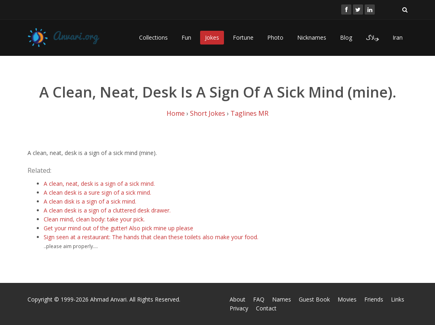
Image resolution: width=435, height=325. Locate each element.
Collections (153, 37)
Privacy (239, 308)
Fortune (243, 37)
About (237, 299)
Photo (275, 37)
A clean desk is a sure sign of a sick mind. (97, 192)
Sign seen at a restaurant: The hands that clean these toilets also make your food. (151, 237)
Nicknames (311, 37)
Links (397, 299)
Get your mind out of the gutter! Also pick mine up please (118, 228)
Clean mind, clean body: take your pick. (94, 219)
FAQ (258, 299)
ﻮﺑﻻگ (372, 37)
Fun (186, 37)
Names (281, 299)
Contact (266, 308)
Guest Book (314, 299)
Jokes (212, 37)
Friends (373, 299)
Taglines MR (249, 113)
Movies (347, 299)
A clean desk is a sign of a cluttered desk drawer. (107, 210)
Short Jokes (207, 113)
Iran (398, 37)
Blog (346, 37)
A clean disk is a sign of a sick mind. (90, 201)
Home (176, 113)
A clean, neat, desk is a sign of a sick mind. (99, 183)
